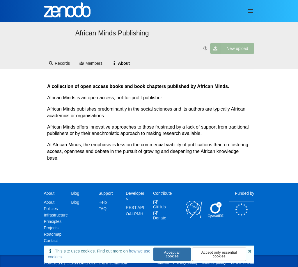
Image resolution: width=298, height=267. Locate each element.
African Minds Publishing (112, 33)
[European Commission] (241, 216)
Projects (51, 227)
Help (102, 202)
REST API (135, 207)
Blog (75, 202)
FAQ (102, 208)
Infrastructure (56, 215)
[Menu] (250, 11)
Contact (51, 240)
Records (59, 63)
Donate (159, 215)
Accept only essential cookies (219, 254)
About (121, 63)
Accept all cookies (172, 254)
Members (90, 63)
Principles (53, 221)
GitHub (159, 204)
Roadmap (53, 234)
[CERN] (194, 216)
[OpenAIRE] (216, 216)
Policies (51, 208)
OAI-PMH (134, 214)
